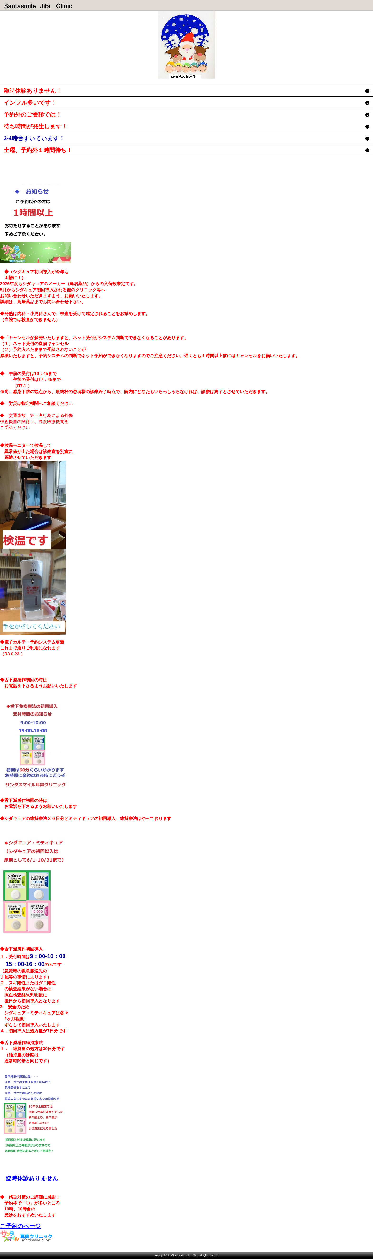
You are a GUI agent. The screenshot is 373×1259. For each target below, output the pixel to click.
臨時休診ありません (29, 1178)
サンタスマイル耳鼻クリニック (38, 6)
